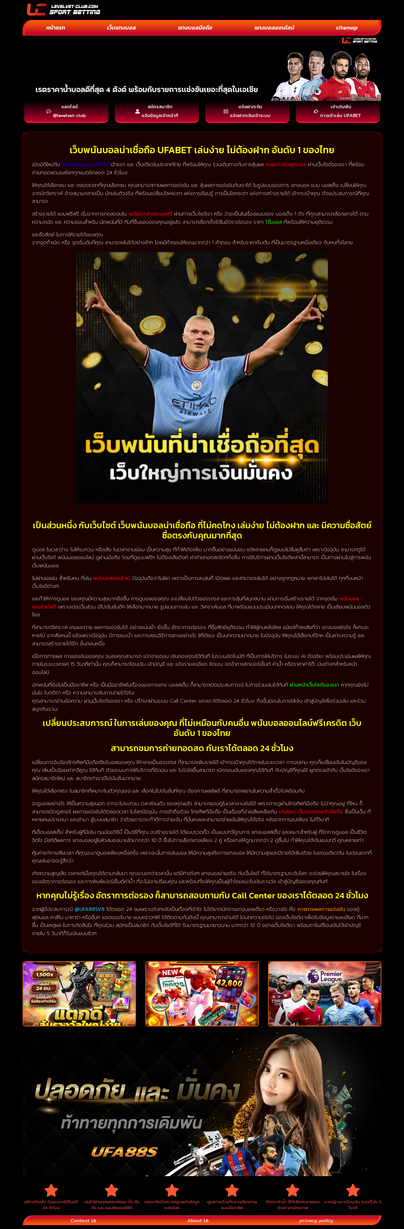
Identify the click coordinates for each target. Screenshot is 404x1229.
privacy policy (316, 1224)
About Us (197, 1224)
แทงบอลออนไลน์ (274, 27)
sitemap (347, 27)
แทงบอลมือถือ (195, 27)
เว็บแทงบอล (121, 27)
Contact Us (83, 1224)
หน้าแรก (55, 27)
